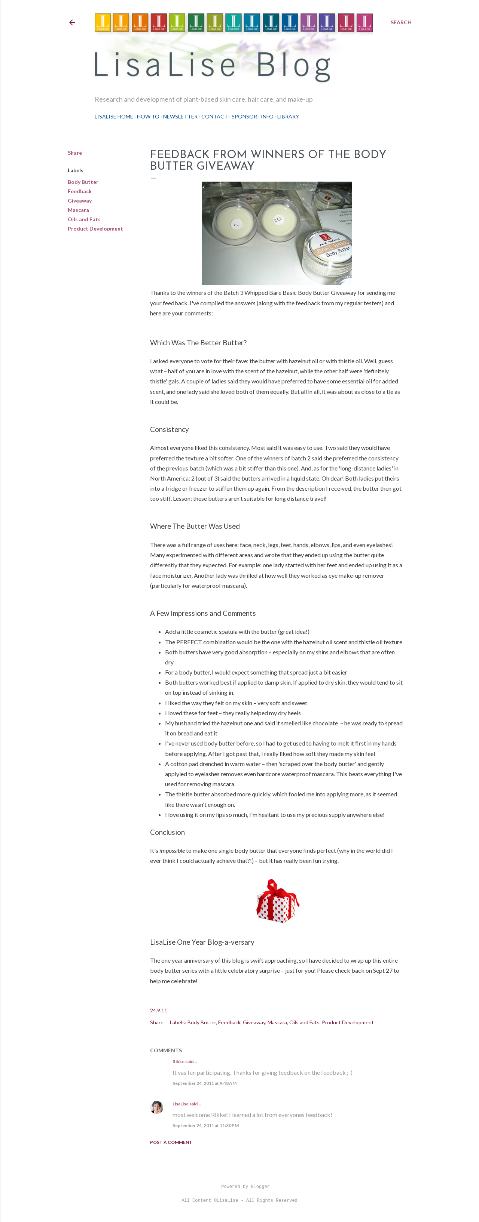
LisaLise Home (114, 116)
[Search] (401, 22)
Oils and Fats (84, 219)
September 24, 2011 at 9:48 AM (205, 1083)
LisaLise (181, 1104)
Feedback (80, 191)
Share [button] (75, 152)
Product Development (95, 228)
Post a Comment (171, 1142)
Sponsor (244, 116)
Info (267, 116)
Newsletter (180, 116)
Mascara (78, 210)
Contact (214, 116)
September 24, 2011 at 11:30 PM (206, 1125)
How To (148, 116)
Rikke (178, 1061)
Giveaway (80, 200)
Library (288, 116)
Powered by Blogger (239, 1186)
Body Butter (83, 182)
